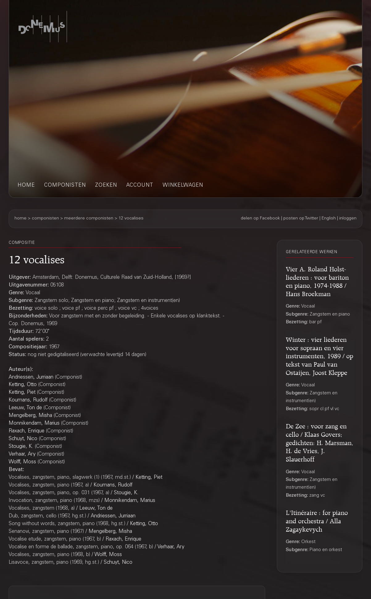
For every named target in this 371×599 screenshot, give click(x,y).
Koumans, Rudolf (28, 400)
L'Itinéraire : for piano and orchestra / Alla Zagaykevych (317, 520)
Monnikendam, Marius (34, 423)
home (26, 185)
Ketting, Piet (22, 392)
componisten (65, 185)
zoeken (106, 185)
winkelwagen (183, 185)
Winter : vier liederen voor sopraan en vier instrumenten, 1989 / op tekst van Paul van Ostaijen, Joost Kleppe (319, 355)
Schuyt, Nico (23, 439)
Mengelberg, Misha (30, 415)
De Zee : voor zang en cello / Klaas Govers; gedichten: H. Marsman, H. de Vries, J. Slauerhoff (319, 441)
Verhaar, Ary (22, 454)
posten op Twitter (300, 218)
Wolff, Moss (22, 462)
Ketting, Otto (23, 385)
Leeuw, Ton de (25, 408)
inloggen (347, 218)
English (329, 218)
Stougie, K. (21, 446)
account (139, 185)
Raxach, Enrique (26, 431)
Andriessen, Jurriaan (31, 377)
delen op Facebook (260, 218)
